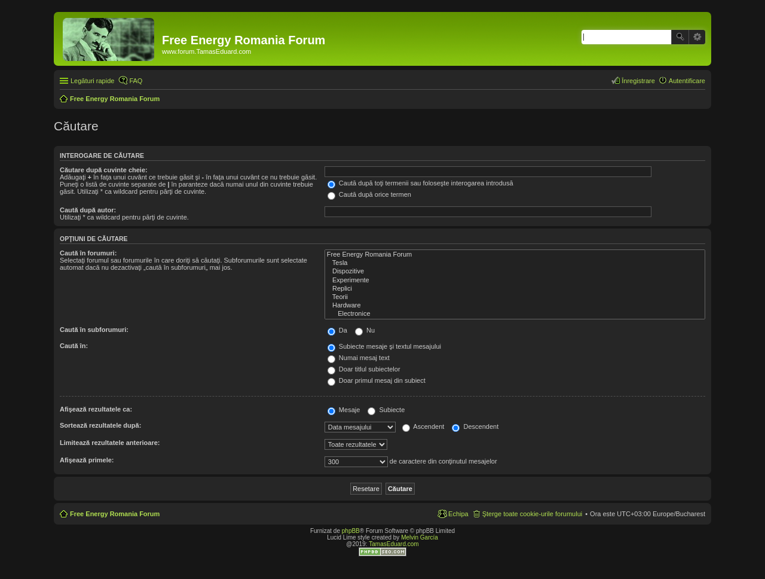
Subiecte (386, 409)
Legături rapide (92, 80)
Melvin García (419, 537)
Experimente (515, 280)
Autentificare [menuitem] (687, 80)
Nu (365, 330)
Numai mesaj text (359, 357)
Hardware (515, 305)
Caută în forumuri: (88, 253)
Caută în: (74, 345)
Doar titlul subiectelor (364, 369)
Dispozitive (515, 271)
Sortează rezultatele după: (100, 425)
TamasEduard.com (393, 544)
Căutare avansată (697, 37)
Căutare (680, 37)
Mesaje (344, 409)
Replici (515, 289)
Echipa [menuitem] (458, 513)
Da (337, 330)
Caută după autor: (88, 210)
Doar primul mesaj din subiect (377, 380)
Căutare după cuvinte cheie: (104, 169)
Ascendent (423, 426)
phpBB (351, 531)
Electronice (515, 314)
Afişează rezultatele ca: (96, 409)
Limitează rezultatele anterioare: (110, 442)
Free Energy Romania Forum (515, 255)
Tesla (515, 263)
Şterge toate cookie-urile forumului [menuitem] (532, 513)
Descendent (475, 426)
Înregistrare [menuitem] (638, 80)
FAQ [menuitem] (135, 80)
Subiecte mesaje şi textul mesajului (384, 346)
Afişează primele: (87, 460)
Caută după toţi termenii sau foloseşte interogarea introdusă (420, 183)
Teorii (515, 297)
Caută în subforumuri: (94, 329)
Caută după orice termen (369, 194)
